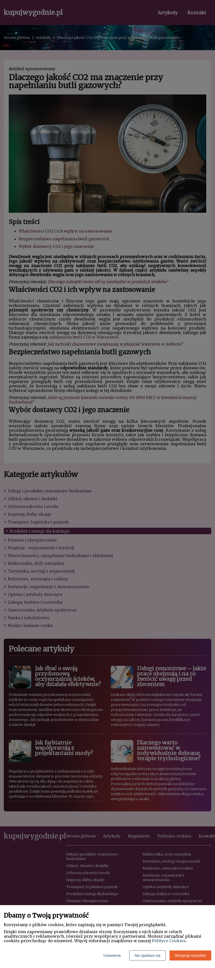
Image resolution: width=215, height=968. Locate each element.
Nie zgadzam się (147, 955)
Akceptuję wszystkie (190, 955)
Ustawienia (112, 955)
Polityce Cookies (169, 940)
